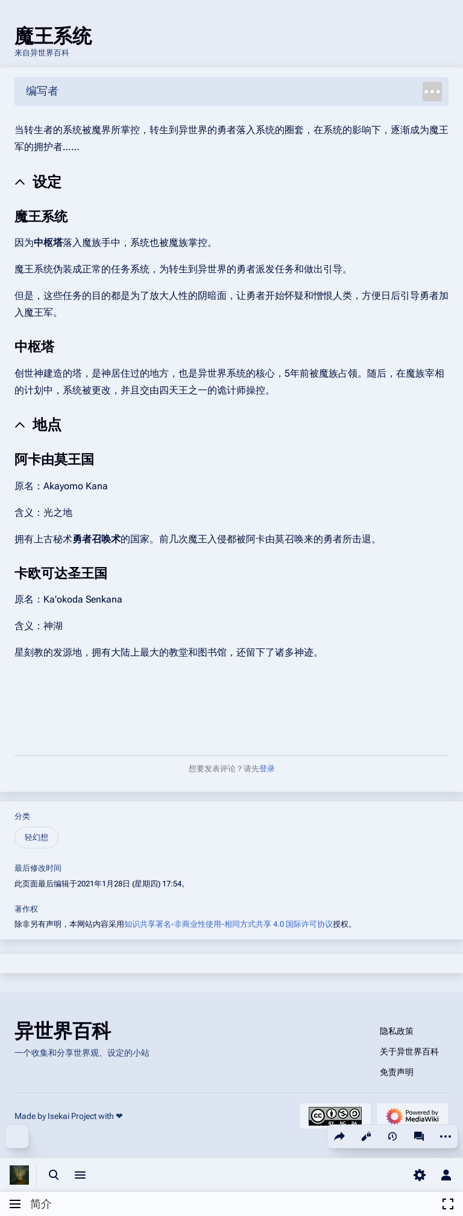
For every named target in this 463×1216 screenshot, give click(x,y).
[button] (216, 1204)
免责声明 (397, 1072)
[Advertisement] (231, 701)
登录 (267, 768)
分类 (22, 816)
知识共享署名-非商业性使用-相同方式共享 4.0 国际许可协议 (228, 924)
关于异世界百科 (409, 1051)
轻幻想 (36, 837)
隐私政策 (397, 1031)
